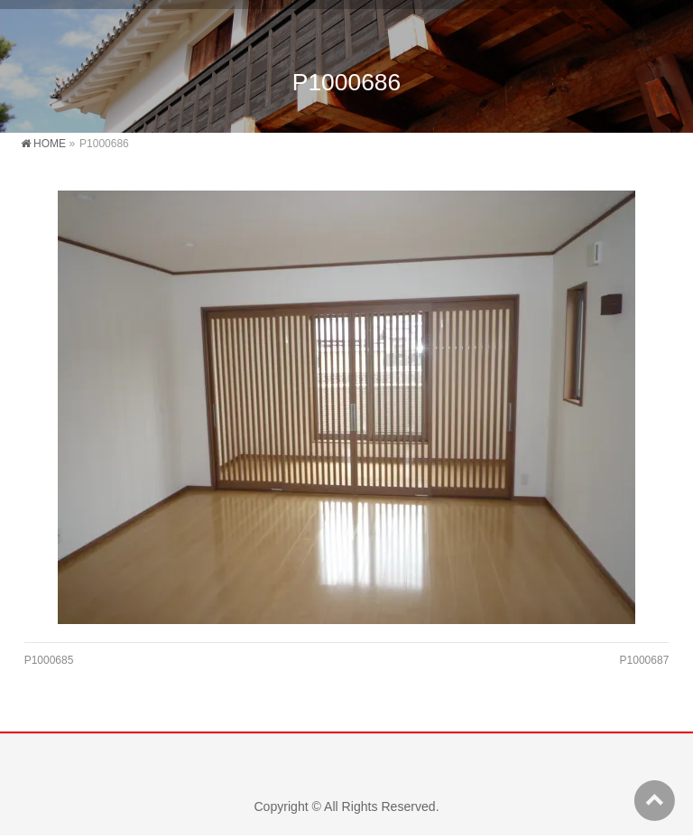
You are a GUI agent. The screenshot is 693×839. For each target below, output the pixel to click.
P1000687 (645, 660)
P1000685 (49, 660)
